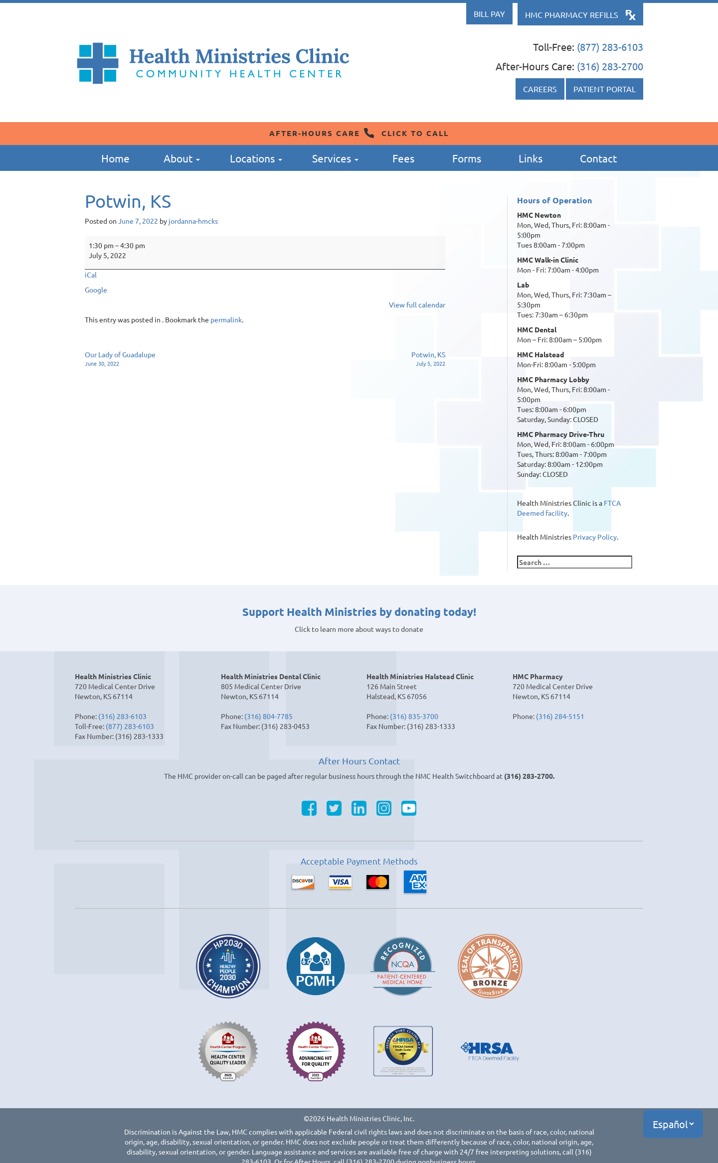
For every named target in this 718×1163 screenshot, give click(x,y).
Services (335, 157)
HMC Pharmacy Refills (571, 14)
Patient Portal (604, 89)
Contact (598, 157)
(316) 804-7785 (268, 716)
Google (96, 289)
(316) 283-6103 (122, 716)
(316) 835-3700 (414, 716)
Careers (540, 89)
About (182, 157)
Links (530, 157)
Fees (403, 157)
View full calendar (417, 304)
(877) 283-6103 (610, 46)
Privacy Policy (595, 536)
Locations (256, 157)
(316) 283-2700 (610, 66)
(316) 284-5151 (560, 716)
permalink (226, 319)
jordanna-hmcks (193, 220)
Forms (466, 157)
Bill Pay (489, 13)
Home (115, 157)
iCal (91, 274)
